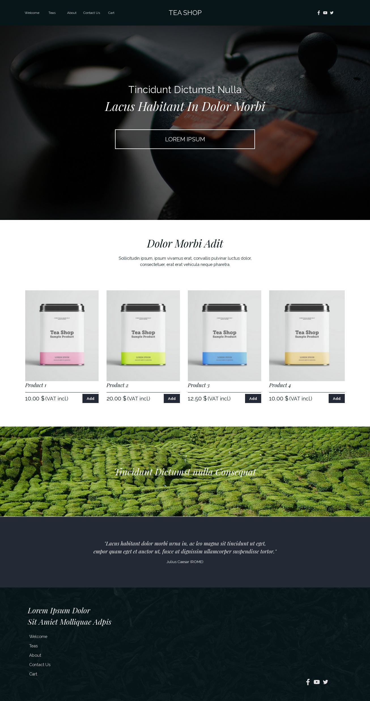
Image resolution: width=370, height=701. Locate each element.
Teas (52, 13)
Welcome (32, 13)
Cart (111, 13)
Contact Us (91, 13)
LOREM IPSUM (185, 139)
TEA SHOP (185, 13)
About (71, 13)
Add (90, 398)
